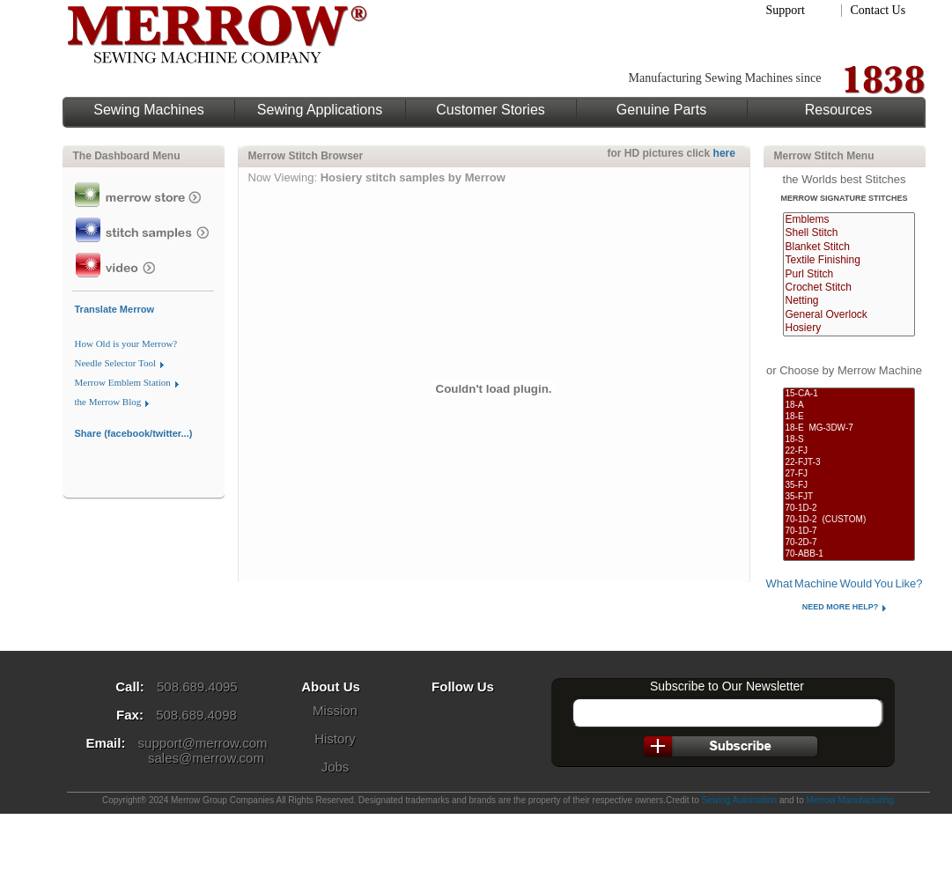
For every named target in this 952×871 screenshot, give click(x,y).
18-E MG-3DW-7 (849, 428)
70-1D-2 (849, 508)
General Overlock (849, 314)
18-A (849, 405)
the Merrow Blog (108, 401)
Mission (335, 710)
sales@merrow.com (206, 757)
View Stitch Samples (143, 230)
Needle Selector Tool (116, 363)
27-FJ (849, 474)
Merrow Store (143, 195)
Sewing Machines (148, 110)
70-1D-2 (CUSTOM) (849, 520)
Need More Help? (840, 606)
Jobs (335, 766)
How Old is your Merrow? (126, 343)
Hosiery (849, 328)
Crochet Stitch (849, 287)
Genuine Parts (661, 110)
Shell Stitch (849, 233)
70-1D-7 (849, 531)
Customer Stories (490, 110)
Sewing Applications (319, 110)
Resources (838, 110)
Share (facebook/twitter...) (134, 433)
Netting (849, 300)
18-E (849, 417)
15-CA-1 (849, 394)
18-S (849, 440)
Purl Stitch (849, 274)
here (724, 153)
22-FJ (849, 451)
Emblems (849, 219)
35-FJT (849, 497)
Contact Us (878, 10)
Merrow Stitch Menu (824, 156)
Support (785, 10)
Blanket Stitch (849, 247)
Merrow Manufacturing (849, 800)
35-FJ (849, 485)
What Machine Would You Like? (843, 583)
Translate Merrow (114, 309)
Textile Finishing (849, 260)
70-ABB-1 (849, 554)
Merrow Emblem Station (123, 382)
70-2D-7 (849, 543)
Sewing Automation (740, 800)
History (335, 738)
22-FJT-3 (849, 463)
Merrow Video (143, 265)
